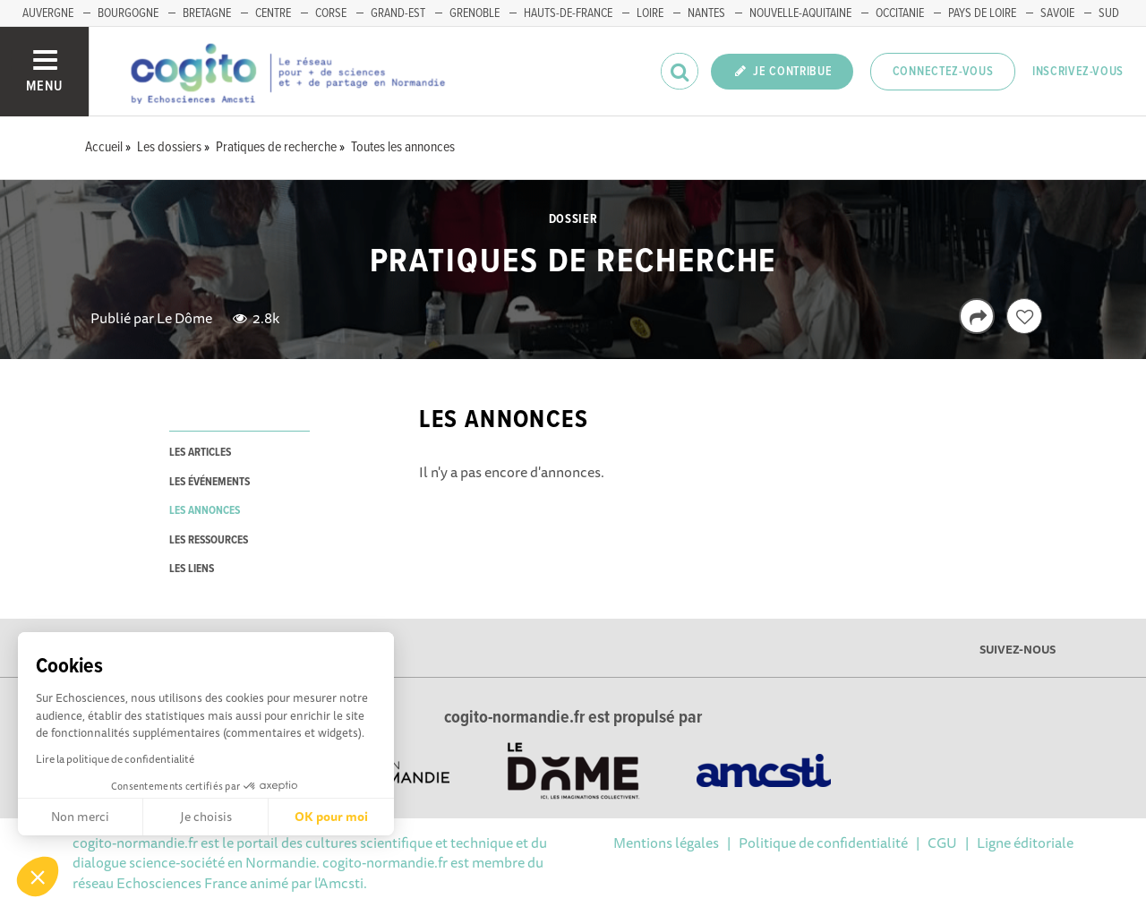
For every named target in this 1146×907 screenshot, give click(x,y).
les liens (191, 569)
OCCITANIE (900, 13)
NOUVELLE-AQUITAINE (800, 13)
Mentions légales (666, 842)
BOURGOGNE (128, 13)
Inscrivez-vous (1078, 72)
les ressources (208, 540)
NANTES (706, 13)
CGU (942, 842)
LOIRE (650, 13)
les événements (209, 482)
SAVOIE (1057, 13)
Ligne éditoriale (1025, 842)
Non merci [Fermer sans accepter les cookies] (80, 816)
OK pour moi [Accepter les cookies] (331, 816)
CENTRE (273, 13)
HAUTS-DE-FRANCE (568, 13)
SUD (1109, 13)
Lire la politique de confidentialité (115, 758)
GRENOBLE (474, 13)
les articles (200, 452)
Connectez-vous (943, 72)
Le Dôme (184, 317)
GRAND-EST (398, 13)
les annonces (204, 510)
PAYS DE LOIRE (982, 13)
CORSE (330, 13)
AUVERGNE (47, 13)
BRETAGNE (207, 13)
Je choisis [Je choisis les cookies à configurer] (206, 816)
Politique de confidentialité (823, 842)
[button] (37, 876)
